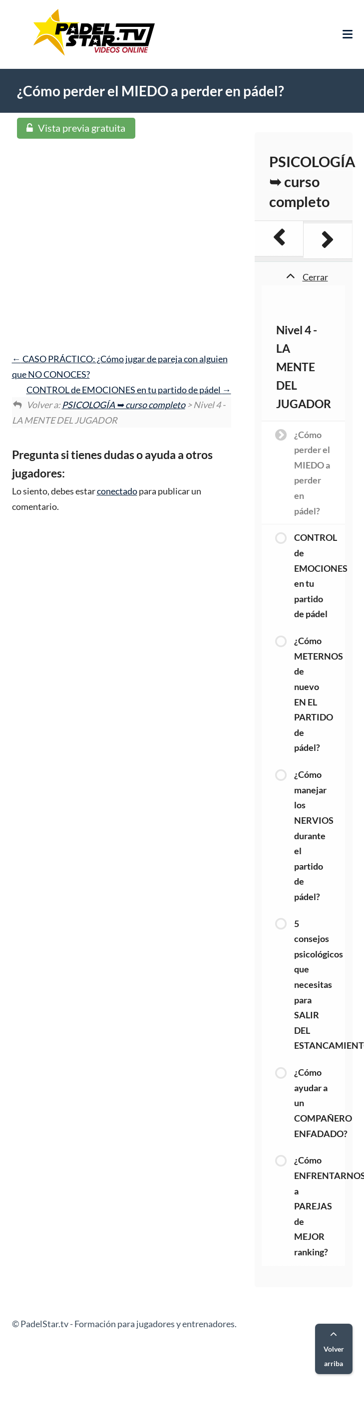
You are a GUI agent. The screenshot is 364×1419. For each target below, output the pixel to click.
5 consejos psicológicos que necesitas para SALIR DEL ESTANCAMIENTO (319, 984)
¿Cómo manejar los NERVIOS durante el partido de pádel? (314, 835)
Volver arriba (334, 1349)
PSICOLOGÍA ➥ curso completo (123, 404)
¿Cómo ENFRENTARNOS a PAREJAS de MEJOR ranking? (319, 1206)
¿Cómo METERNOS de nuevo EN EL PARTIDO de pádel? (318, 694)
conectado (117, 490)
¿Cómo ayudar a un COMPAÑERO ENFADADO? (319, 1103)
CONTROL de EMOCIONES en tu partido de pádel (128, 389)
